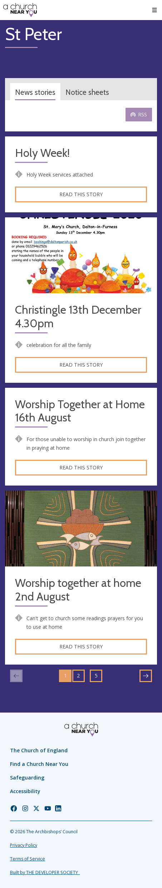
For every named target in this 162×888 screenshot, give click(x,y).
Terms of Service (27, 859)
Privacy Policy (23, 845)
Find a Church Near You (39, 764)
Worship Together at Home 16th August (80, 411)
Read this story (81, 194)
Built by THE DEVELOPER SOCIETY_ (45, 872)
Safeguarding (27, 777)
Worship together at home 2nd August (78, 589)
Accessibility (25, 791)
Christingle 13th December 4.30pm (78, 316)
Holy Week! (42, 153)
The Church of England (39, 750)
